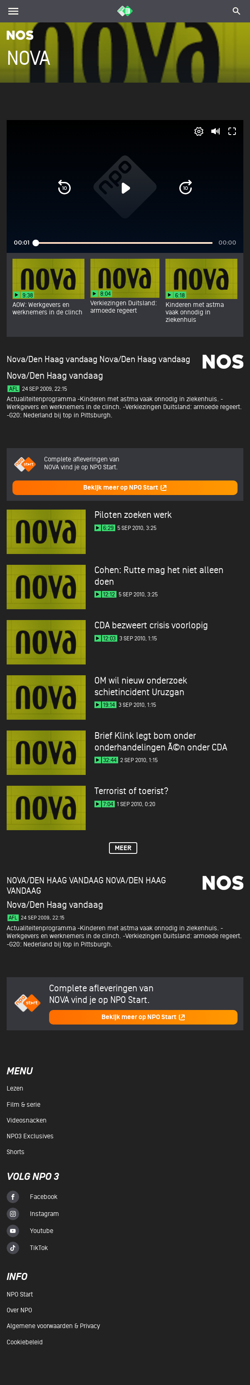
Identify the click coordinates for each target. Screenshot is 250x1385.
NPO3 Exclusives (30, 1136)
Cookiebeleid (25, 1342)
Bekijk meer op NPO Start (125, 488)
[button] (64, 187)
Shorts (16, 1152)
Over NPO (19, 1310)
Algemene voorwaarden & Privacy (53, 1326)
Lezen (15, 1088)
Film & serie (23, 1104)
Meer (123, 848)
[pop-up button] (199, 131)
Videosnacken (27, 1120)
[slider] (124, 243)
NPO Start (20, 1294)
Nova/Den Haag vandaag (144, 359)
